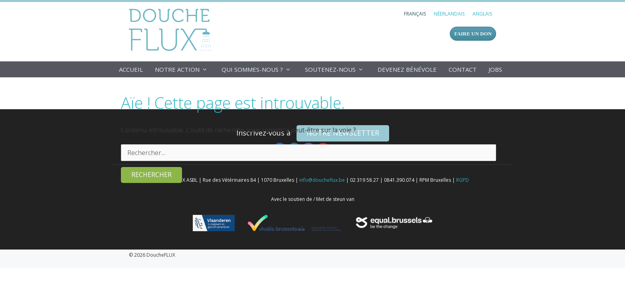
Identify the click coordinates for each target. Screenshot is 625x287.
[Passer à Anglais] (482, 14)
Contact (463, 69)
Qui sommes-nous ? (260, 69)
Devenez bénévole (407, 69)
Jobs (495, 69)
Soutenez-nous (338, 69)
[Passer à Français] (415, 14)
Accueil (131, 69)
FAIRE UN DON (473, 34)
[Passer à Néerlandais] (449, 14)
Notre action (185, 69)
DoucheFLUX (172, 29)
